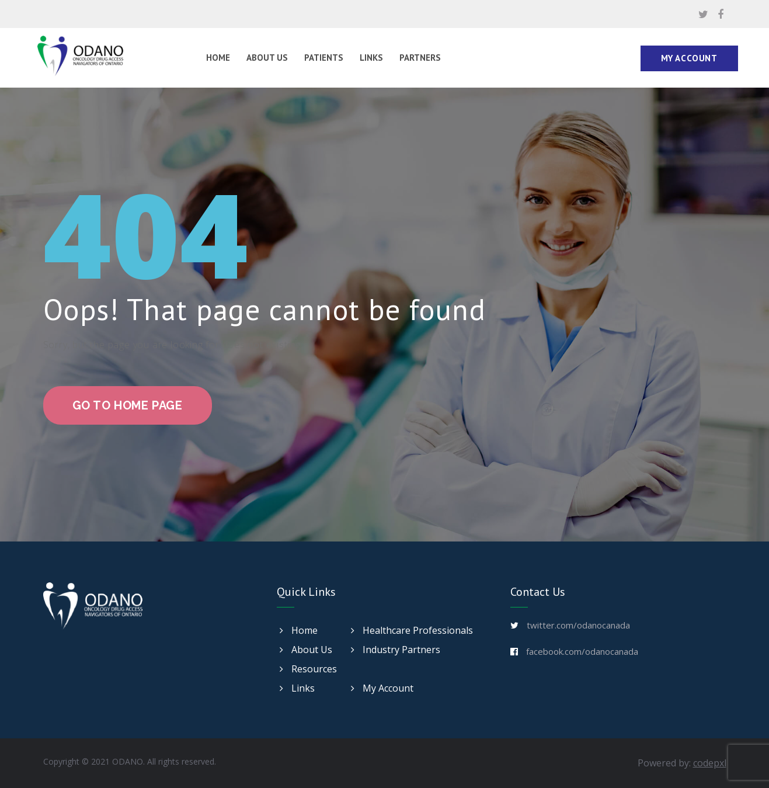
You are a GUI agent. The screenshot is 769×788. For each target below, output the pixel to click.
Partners (420, 57)
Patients (323, 57)
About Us (267, 57)
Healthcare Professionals (412, 630)
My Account (689, 58)
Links (371, 57)
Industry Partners (395, 649)
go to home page (127, 405)
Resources (308, 668)
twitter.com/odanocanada (578, 625)
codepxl (709, 762)
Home (218, 57)
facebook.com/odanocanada (582, 651)
